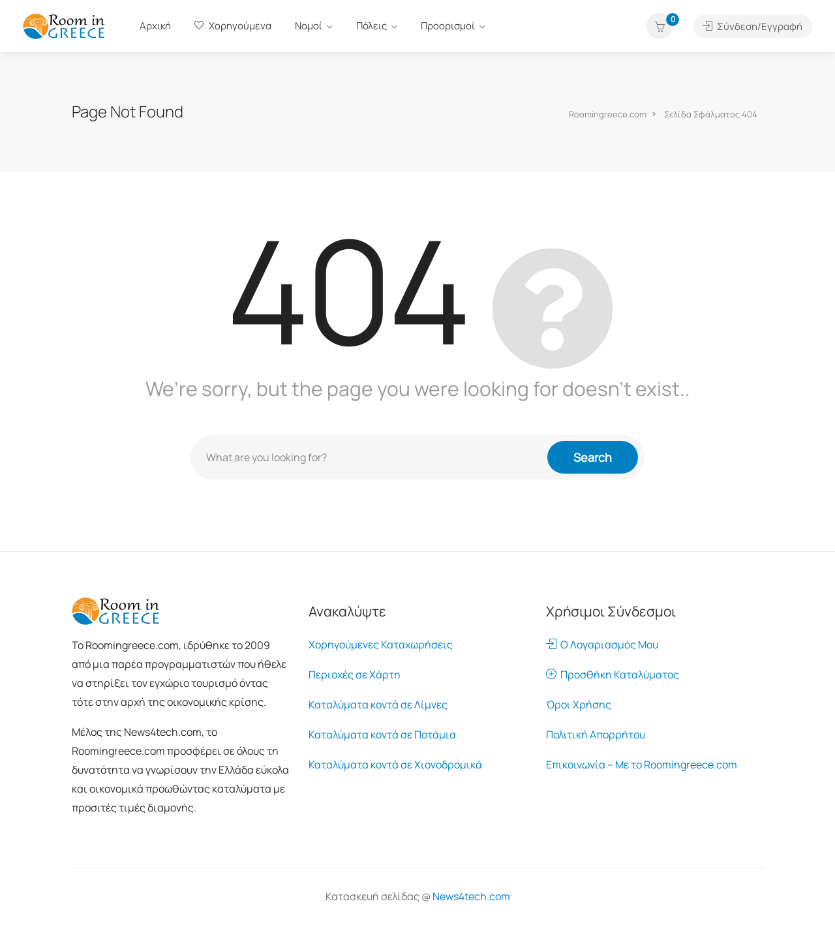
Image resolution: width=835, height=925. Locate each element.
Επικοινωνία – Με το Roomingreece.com (641, 764)
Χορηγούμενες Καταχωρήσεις (381, 644)
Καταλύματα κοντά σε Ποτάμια (382, 734)
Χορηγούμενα (232, 26)
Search (592, 457)
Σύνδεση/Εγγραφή (752, 26)
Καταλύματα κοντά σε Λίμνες (378, 704)
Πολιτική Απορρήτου (595, 734)
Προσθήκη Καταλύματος (612, 674)
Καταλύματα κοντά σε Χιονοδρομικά (395, 764)
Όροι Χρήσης (578, 704)
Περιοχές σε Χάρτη (355, 674)
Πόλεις (371, 26)
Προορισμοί (448, 26)
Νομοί (308, 26)
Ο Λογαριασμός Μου (602, 644)
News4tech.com (471, 896)
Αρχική (155, 26)
